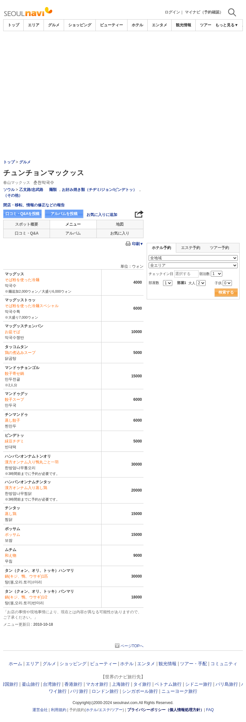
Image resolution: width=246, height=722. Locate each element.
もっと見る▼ (226, 25)
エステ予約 (190, 247)
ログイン (172, 12)
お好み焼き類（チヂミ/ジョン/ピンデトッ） (99, 189)
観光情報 (183, 25)
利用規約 (58, 710)
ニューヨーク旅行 (179, 691)
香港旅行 (73, 684)
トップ (13, 25)
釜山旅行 (31, 684)
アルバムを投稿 (64, 213)
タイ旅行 (142, 684)
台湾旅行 (52, 684)
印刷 (138, 244)
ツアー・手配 (193, 663)
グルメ (54, 25)
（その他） (12, 195)
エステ (104, 710)
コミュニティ (223, 663)
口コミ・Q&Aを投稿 (22, 213)
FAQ (210, 710)
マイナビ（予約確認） (204, 12)
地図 (120, 224)
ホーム (15, 663)
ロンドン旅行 (105, 691)
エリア (33, 25)
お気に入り (119, 233)
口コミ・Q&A (27, 233)
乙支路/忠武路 (31, 189)
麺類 (53, 189)
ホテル (137, 25)
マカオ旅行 (97, 684)
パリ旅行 (79, 691)
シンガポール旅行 (140, 691)
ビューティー (111, 25)
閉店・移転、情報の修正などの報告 (34, 205)
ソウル (9, 189)
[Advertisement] (123, 79)
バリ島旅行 (227, 684)
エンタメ (159, 25)
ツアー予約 (219, 247)
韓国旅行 (9, 684)
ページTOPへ (132, 646)
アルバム (73, 233)
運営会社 (40, 710)
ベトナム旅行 (168, 684)
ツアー (117, 710)
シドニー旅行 (198, 684)
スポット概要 (26, 224)
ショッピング (79, 25)
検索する (226, 292)
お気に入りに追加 (101, 214)
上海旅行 (121, 684)
